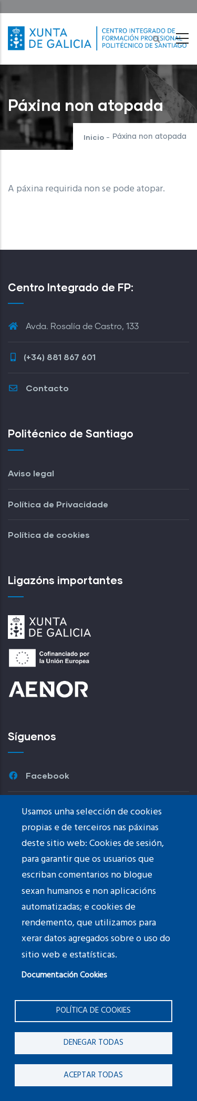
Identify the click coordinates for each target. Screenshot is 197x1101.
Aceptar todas (93, 1075)
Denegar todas (93, 1042)
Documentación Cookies (64, 975)
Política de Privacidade (58, 504)
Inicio (94, 136)
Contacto (38, 388)
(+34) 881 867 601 (52, 357)
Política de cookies (93, 1010)
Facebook (38, 775)
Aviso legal (31, 473)
